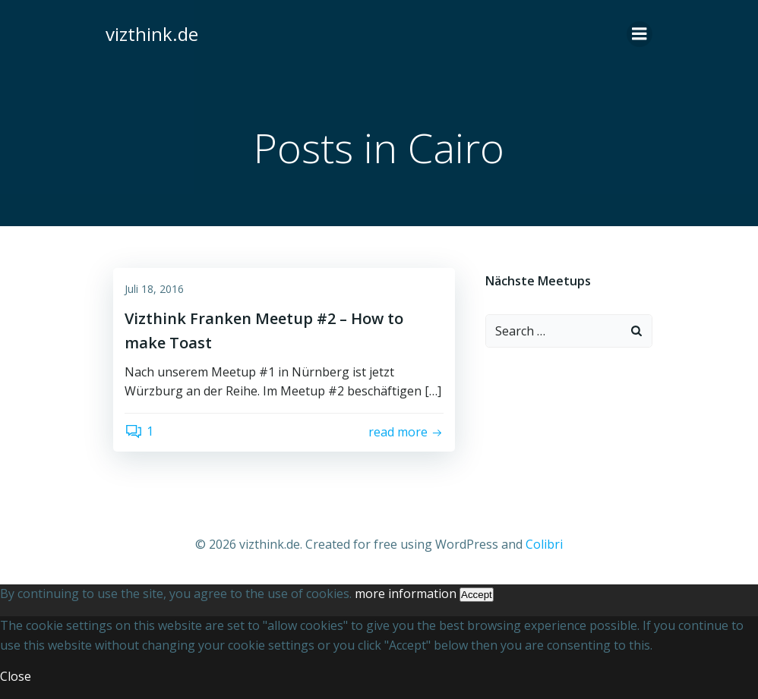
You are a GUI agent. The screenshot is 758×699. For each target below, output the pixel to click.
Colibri (544, 544)
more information (405, 593)
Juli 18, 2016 (154, 289)
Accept (476, 594)
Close (15, 676)
